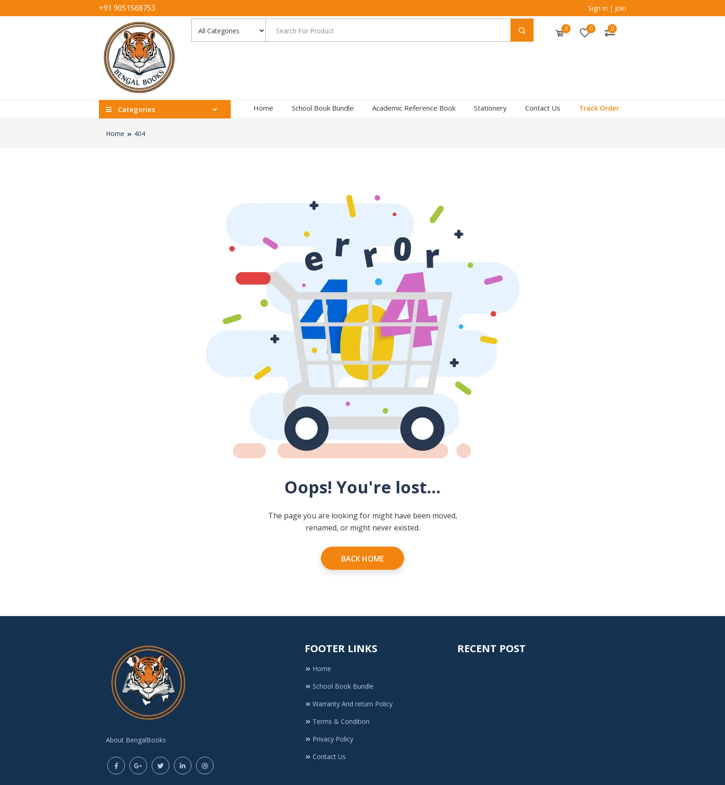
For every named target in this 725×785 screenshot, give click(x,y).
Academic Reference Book (413, 107)
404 (139, 133)
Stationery (490, 107)
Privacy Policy (329, 739)
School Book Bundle (323, 107)
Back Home (362, 559)
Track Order (599, 107)
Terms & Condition (337, 721)
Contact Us (542, 107)
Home (263, 107)
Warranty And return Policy (349, 703)
